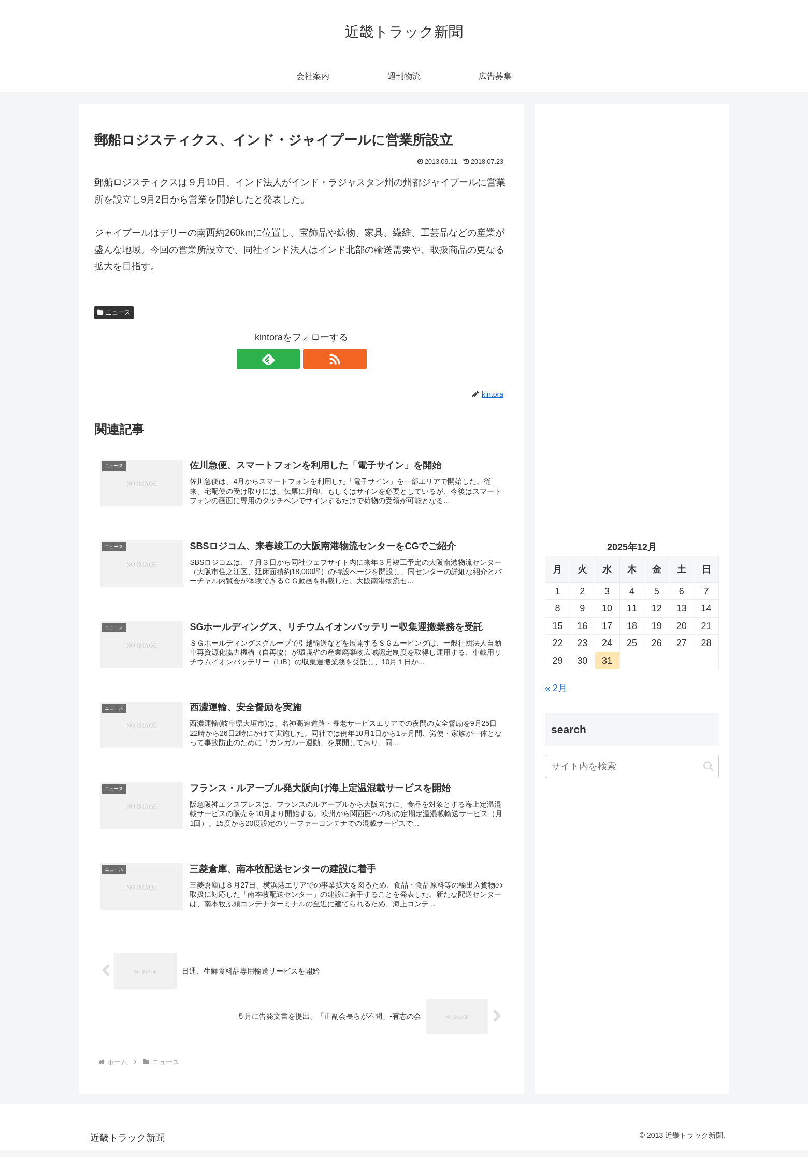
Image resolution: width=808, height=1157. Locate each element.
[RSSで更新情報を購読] (313, 359)
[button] (708, 766)
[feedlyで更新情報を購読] (289, 359)
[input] (632, 766)
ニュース (114, 312)
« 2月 (556, 688)
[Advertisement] (632, 220)
